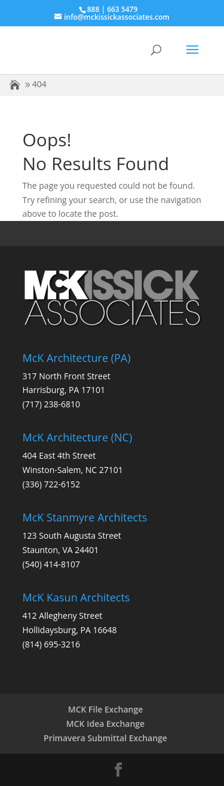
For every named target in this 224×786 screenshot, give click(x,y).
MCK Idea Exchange (105, 723)
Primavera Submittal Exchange (105, 738)
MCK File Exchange (105, 709)
